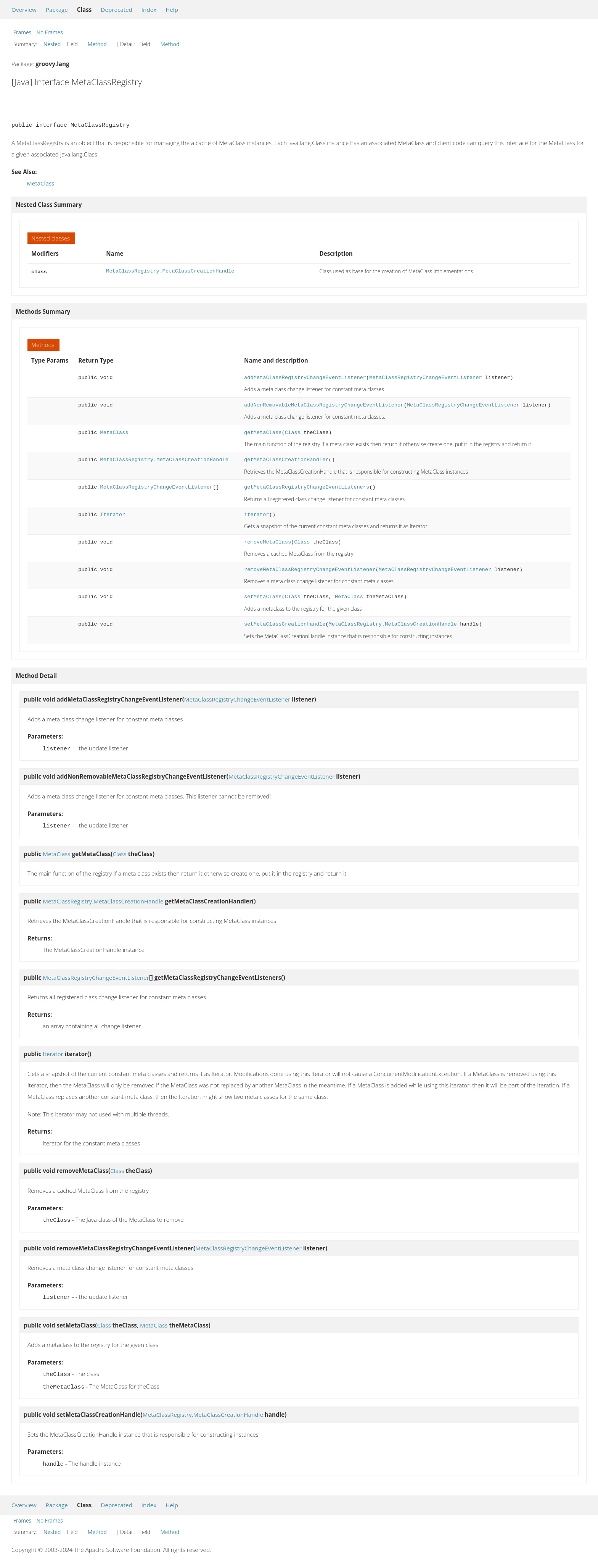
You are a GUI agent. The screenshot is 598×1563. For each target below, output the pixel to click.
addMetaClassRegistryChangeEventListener (305, 377)
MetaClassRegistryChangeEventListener (425, 377)
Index (148, 9)
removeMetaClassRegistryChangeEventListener (310, 569)
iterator (256, 514)
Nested (52, 44)
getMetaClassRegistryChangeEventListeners (306, 486)
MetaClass (40, 183)
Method (97, 44)
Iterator (112, 514)
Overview (24, 9)
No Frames (50, 32)
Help (172, 9)
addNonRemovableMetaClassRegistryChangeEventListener (323, 404)
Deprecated (116, 9)
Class (293, 432)
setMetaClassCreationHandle (284, 623)
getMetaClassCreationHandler (286, 459)
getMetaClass (262, 432)
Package (57, 9)
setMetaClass (262, 596)
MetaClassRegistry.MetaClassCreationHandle (170, 271)
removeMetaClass (267, 541)
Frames (22, 32)
